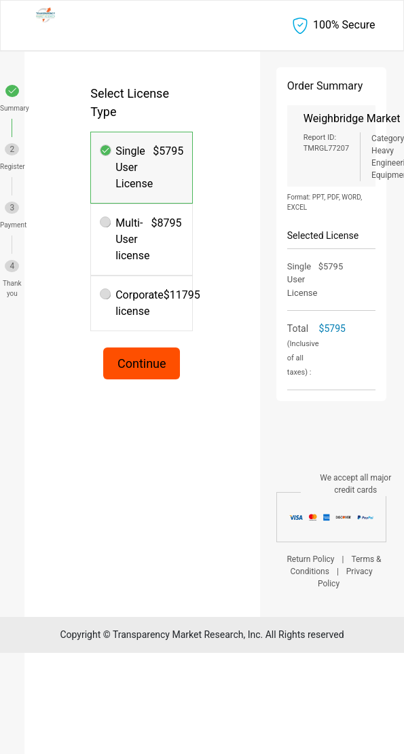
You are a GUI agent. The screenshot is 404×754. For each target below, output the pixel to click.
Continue (141, 363)
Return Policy (310, 559)
